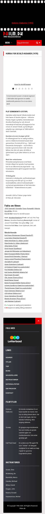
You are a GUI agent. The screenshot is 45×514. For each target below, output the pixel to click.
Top (7, 366)
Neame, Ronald (11, 493)
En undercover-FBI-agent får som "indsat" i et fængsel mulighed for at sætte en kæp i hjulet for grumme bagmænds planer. (29, 448)
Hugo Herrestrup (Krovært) (14, 296)
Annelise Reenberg (15, 218)
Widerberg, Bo (11, 473)
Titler (8, 362)
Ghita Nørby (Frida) (11, 246)
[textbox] (29, 43)
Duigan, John (10, 489)
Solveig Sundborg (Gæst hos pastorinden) (19, 285)
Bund (8, 371)
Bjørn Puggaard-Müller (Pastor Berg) (17, 254)
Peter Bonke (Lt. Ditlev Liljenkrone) (16, 243)
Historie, (37, 208)
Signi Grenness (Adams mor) (15, 291)
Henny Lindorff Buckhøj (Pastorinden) (18, 259)
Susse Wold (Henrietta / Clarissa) (16, 256)
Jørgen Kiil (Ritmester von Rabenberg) (18, 251)
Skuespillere (12, 375)
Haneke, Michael (11, 481)
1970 (6, 208)
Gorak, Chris (10, 470)
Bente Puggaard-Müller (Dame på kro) (18, 283)
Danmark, (12, 208)
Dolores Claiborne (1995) (22, 23)
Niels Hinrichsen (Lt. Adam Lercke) (16, 241)
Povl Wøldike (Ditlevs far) (13, 270)
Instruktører (12, 380)
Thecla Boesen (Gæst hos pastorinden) (18, 288)
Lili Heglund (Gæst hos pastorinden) (17, 267)
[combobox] (29, 43)
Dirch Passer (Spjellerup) (13, 248)
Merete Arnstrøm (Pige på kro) (15, 299)
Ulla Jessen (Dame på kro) (14, 277)
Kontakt (9, 393)
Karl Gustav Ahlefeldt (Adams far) (16, 272)
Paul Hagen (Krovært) (12, 275)
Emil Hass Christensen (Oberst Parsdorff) (19, 235)
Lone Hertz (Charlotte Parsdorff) (16, 238)
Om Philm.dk (11, 388)
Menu (8, 42)
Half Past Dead (11, 443)
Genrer (9, 357)
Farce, (25, 208)
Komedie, (19, 208)
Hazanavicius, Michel (13, 496)
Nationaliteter (12, 384)
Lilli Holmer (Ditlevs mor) (13, 293)
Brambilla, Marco (11, 477)
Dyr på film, (8, 211)
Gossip (8, 427)
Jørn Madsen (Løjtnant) (13, 301)
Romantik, (30, 208)
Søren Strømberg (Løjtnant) (14, 264)
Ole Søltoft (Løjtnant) (12, 262)
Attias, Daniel (10, 485)
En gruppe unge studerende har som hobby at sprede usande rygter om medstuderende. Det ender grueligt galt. (28, 432)
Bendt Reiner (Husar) (12, 280)
